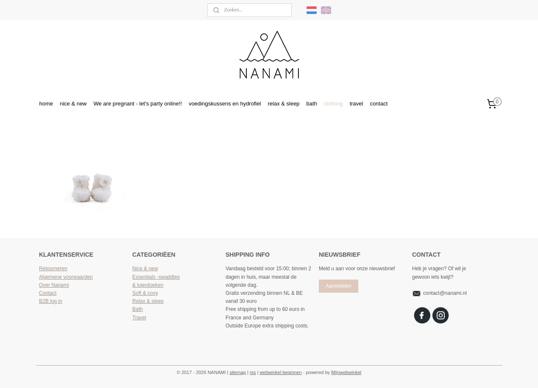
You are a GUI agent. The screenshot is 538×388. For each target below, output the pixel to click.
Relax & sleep (148, 301)
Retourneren (53, 269)
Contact (47, 293)
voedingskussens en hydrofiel (225, 103)
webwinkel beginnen (281, 372)
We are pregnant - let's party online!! (137, 103)
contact (378, 103)
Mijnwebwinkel (346, 372)
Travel (139, 318)
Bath (137, 309)
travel (356, 103)
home (46, 103)
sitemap (237, 372)
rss (253, 372)
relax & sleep (284, 103)
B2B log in (50, 301)
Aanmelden (338, 286)
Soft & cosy (145, 293)
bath (312, 103)
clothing (333, 103)
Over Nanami (54, 285)
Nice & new (145, 269)
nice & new (73, 103)
